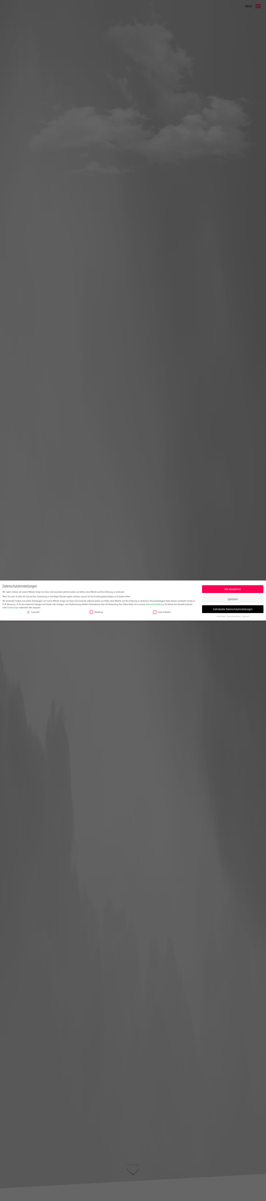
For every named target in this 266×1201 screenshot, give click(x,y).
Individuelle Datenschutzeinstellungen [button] (232, 609)
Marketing (96, 612)
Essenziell (33, 612)
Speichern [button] (233, 599)
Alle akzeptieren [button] (232, 589)
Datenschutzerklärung (155, 604)
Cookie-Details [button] (221, 616)
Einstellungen (13, 607)
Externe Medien (162, 612)
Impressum (245, 616)
